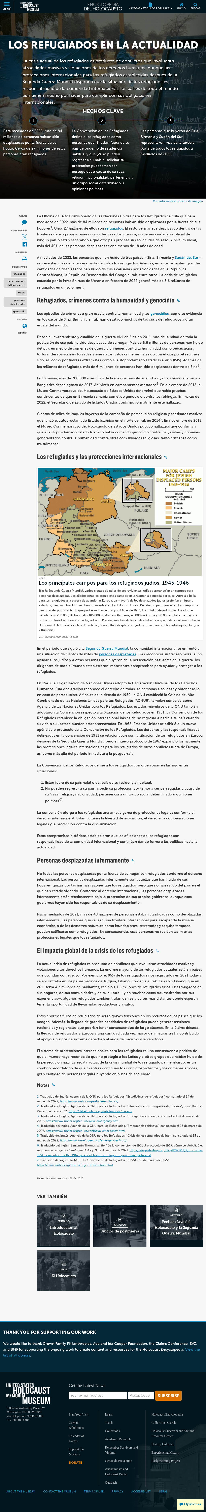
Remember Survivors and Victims (121, 1450)
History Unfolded (162, 1444)
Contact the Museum (59, 1491)
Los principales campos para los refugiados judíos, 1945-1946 (114, 583)
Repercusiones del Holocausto (16, 283)
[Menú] (7, 6)
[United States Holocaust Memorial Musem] (28, 1393)
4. (38, 1125)
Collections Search (163, 1422)
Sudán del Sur (186, 257)
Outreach (111, 1482)
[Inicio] (181, 6)
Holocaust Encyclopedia (167, 1414)
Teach (109, 1422)
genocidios (159, 313)
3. (38, 1116)
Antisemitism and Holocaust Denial (116, 1471)
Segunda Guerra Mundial (107, 648)
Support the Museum (76, 1452)
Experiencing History (165, 1452)
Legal (163, 1491)
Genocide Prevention (118, 1460)
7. (38, 1160)
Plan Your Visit (78, 1414)
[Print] (24, 259)
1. (38, 1096)
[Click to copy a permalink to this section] (178, 300)
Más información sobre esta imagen (178, 201)
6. (38, 1145)
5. (38, 1135)
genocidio (19, 311)
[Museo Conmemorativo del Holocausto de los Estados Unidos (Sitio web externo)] (30, 6)
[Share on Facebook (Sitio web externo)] (25, 245)
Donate (75, 1462)
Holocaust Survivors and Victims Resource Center (172, 1433)
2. (38, 1106)
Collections (112, 1431)
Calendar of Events (76, 1438)
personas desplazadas (17, 302)
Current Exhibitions (76, 1425)
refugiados (18, 273)
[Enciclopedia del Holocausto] (103, 6)
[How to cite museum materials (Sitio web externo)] (24, 222)
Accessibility (141, 1491)
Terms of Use (94, 1491)
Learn (108, 1414)
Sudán (21, 292)
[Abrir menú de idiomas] (25, 326)
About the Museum (20, 1491)
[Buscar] (195, 6)
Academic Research (118, 1439)
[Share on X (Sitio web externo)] (24, 237)
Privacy (117, 1491)
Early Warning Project (165, 1460)
